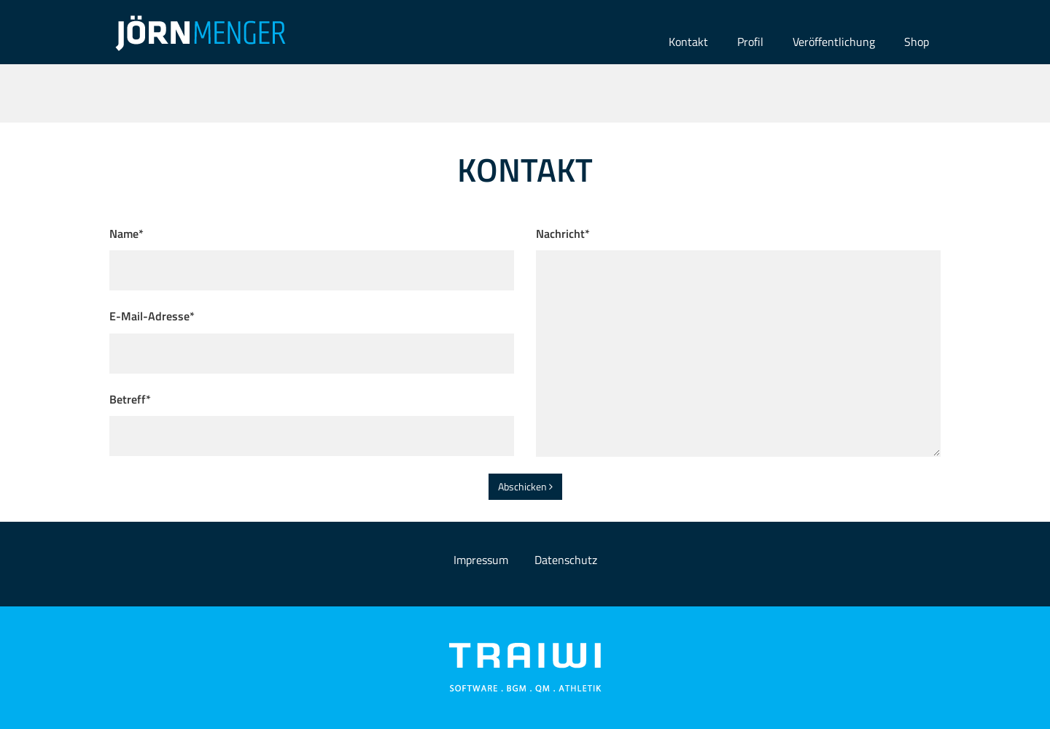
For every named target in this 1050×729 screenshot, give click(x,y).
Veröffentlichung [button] (834, 41)
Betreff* (130, 399)
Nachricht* (563, 233)
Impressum (481, 559)
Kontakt (688, 41)
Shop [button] (916, 41)
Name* (126, 233)
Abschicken (525, 486)
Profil (750, 41)
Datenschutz (565, 559)
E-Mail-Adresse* (152, 316)
